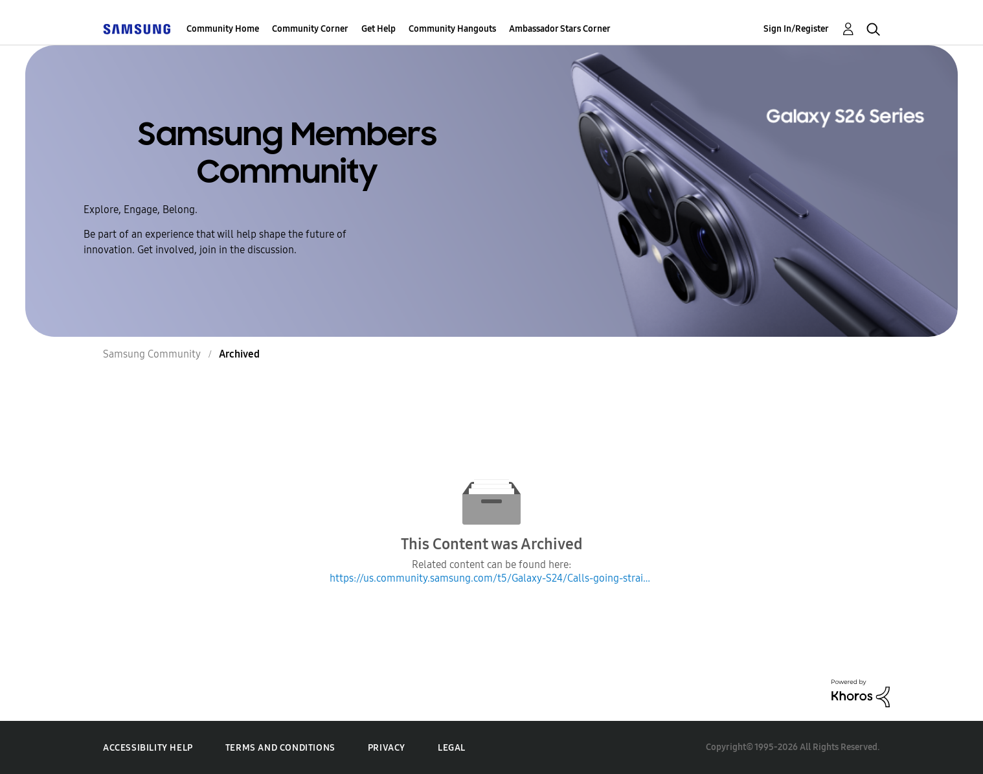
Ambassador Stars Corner (560, 28)
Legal (452, 747)
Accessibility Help (148, 747)
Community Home (222, 28)
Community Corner (310, 28)
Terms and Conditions (280, 747)
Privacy (386, 747)
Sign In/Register (796, 28)
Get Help (378, 28)
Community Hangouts (452, 28)
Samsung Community (152, 354)
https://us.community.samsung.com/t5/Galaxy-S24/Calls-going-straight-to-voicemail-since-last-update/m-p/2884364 (491, 578)
